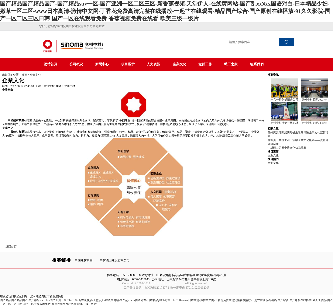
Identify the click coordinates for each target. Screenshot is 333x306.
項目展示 (128, 64)
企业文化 (273, 155)
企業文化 (179, 64)
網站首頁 (50, 64)
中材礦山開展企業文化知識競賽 (287, 147)
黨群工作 (205, 64)
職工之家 (231, 64)
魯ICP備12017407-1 (156, 287)
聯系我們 (257, 64)
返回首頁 (11, 246)
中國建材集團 (84, 260)
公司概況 (76, 64)
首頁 (24, 74)
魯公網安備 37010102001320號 (190, 287)
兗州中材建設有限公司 (166, 283)
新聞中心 (102, 64)
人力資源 (153, 64)
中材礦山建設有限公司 (115, 260)
